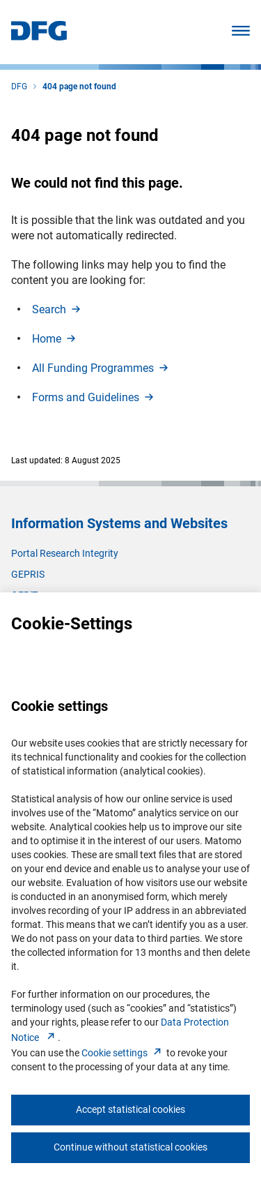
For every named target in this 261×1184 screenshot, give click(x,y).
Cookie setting (122, 1052)
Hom (55, 338)
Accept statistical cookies (130, 1109)
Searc (57, 309)
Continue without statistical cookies (130, 1147)
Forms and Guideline (94, 397)
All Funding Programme (101, 368)
